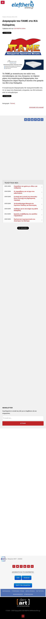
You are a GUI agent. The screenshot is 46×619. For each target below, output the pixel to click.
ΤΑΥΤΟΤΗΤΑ (40, 591)
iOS (18, 578)
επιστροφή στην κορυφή (36, 107)
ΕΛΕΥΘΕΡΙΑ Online (20, 28)
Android (26, 578)
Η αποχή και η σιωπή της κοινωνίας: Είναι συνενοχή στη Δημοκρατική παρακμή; (25, 198)
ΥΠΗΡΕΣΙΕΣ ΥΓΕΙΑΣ (18, 591)
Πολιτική (12, 103)
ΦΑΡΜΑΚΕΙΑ (6, 591)
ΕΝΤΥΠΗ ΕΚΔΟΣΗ (23, 585)
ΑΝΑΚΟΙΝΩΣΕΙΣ (18, 594)
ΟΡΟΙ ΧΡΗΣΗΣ (30, 591)
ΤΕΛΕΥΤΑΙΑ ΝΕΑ (11, 183)
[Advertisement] (23, 286)
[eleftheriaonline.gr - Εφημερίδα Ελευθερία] (23, 4)
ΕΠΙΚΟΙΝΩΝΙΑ (28, 594)
